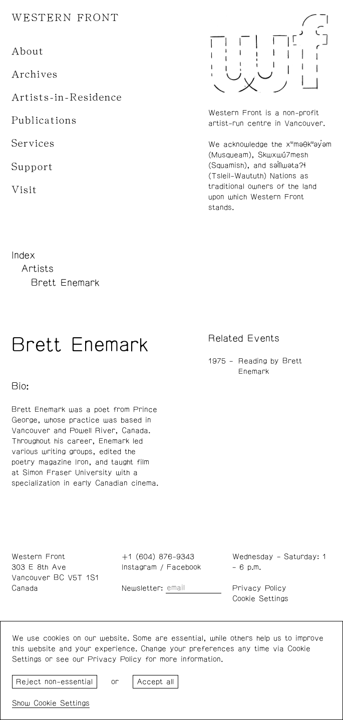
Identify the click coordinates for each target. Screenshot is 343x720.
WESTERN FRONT (65, 18)
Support (33, 167)
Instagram (139, 567)
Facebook (184, 567)
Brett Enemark (65, 283)
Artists (37, 269)
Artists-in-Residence (67, 97)
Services (33, 143)
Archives (35, 74)
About (28, 51)
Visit (25, 190)
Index (24, 255)
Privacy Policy (259, 588)
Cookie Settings (260, 598)
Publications (44, 120)
